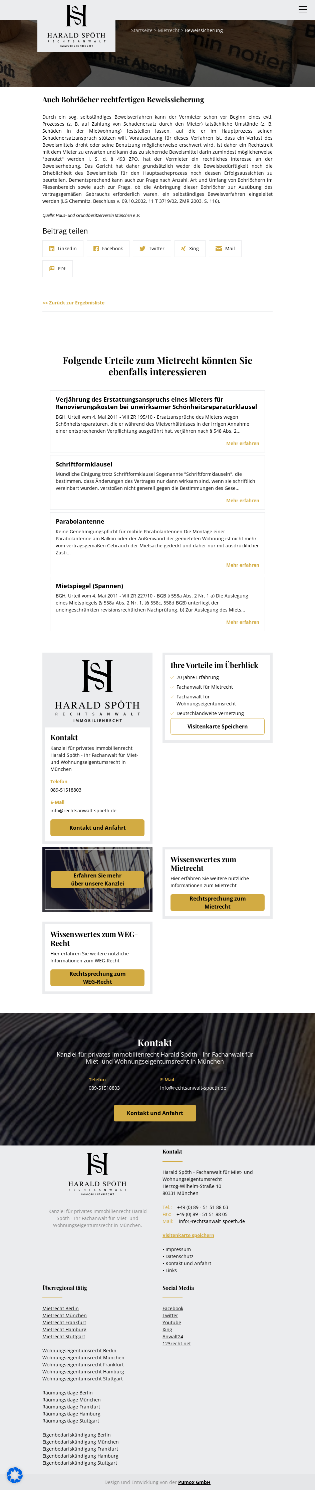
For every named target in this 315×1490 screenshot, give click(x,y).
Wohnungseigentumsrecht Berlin (79, 1350)
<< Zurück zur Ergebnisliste (73, 302)
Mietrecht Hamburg (64, 1329)
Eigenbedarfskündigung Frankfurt (80, 1449)
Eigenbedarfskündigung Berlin (76, 1435)
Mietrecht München (64, 1315)
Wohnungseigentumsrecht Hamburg (83, 1371)
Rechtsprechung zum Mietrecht (218, 902)
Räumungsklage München (71, 1399)
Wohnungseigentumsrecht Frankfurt (83, 1364)
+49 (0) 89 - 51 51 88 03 (202, 1207)
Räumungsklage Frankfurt (71, 1406)
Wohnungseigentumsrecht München (83, 1357)
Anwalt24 (173, 1336)
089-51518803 (65, 790)
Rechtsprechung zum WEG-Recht (97, 977)
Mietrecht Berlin (60, 1308)
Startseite (141, 30)
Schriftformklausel (84, 464)
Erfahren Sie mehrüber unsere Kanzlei (97, 879)
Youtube (172, 1322)
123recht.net (177, 1343)
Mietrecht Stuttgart (63, 1336)
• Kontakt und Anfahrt (187, 1263)
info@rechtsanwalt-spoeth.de (83, 810)
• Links (170, 1270)
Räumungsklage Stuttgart (70, 1420)
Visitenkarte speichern (188, 1235)
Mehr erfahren (242, 443)
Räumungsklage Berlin (67, 1392)
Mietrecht (169, 30)
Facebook (173, 1308)
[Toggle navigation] (303, 9)
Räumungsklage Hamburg (71, 1413)
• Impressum (177, 1249)
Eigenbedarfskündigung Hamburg (80, 1456)
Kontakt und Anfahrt (97, 827)
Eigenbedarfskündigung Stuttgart (79, 1463)
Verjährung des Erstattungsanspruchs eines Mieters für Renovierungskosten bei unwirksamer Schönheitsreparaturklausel (156, 403)
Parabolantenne (80, 521)
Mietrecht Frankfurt (64, 1322)
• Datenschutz (178, 1256)
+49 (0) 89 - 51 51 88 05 (202, 1214)
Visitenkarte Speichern (218, 726)
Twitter (170, 1315)
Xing (167, 1329)
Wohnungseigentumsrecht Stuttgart (82, 1378)
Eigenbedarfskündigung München (80, 1442)
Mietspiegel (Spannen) (89, 586)
